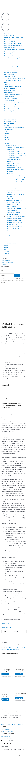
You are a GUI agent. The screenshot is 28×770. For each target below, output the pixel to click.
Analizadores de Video (9, 47)
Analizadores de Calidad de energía (13, 43)
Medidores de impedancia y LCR (12, 66)
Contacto (6, 139)
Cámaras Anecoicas (9, 96)
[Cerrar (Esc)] (19, 765)
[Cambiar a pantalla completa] (8, 765)
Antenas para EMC (8, 92)
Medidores (6, 62)
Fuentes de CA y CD (9, 111)
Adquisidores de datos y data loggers (13, 37)
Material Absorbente (9, 100)
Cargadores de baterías (10, 121)
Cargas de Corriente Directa (11, 107)
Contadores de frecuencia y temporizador (14, 49)
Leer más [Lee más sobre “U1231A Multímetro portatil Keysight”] (5, 679)
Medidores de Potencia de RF (11, 68)
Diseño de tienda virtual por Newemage (11, 760)
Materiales (3, 655)
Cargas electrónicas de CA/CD (11, 109)
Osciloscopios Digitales (9, 76)
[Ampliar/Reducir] (2, 765)
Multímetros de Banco (9, 74)
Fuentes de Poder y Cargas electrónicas (14, 102)
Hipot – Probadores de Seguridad (12, 58)
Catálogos (6, 133)
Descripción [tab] (6, 403)
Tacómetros (7, 84)
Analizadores (7, 39)
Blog (5, 135)
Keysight (21, 653)
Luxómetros (7, 60)
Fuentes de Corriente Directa (11, 115)
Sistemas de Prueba (9, 117)
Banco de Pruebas (10, 653)
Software (6, 82)
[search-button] (17, 275)
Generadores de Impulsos (10, 98)
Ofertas (6, 131)
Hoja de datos (5, 629)
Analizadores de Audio (9, 41)
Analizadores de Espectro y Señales (13, 45)
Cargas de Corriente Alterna (11, 104)
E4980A (16, 653)
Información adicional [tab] (15, 403)
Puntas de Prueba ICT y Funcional (12, 80)
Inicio (2, 278)
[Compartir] (14, 765)
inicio (2, 726)
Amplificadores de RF (9, 90)
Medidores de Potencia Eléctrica (12, 70)
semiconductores (15, 655)
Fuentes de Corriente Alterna (11, 113)
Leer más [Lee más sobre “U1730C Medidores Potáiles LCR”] (5, 704)
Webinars (6, 137)
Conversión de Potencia (10, 119)
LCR (24, 653)
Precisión (9, 655)
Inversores (6, 125)
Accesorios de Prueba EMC (10, 88)
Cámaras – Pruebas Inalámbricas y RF (13, 94)
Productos (6, 33)
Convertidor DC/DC (9, 123)
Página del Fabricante (6, 633)
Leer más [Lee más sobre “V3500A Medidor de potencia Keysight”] (19, 679)
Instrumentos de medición (10, 35)
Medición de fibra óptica (10, 64)
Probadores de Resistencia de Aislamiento (14, 78)
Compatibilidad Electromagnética (12, 86)
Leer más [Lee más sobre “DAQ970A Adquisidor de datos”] (19, 703)
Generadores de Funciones (10, 56)
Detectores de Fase (9, 54)
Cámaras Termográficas (10, 51)
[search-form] (7, 275)
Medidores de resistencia (10, 72)
